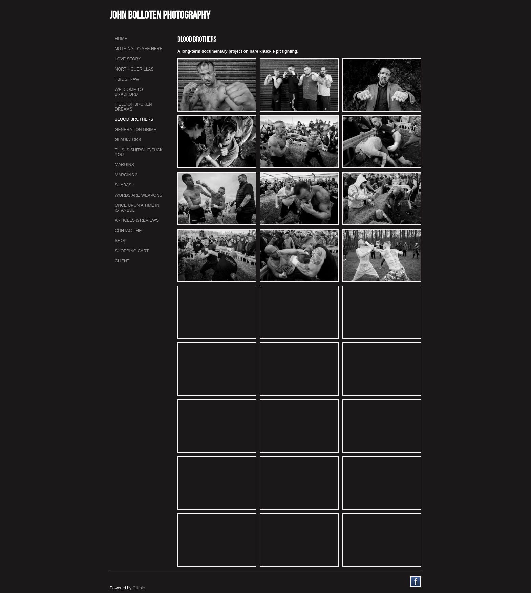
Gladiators (128, 139)
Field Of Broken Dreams (133, 107)
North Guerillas (134, 69)
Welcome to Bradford (129, 92)
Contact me (128, 230)
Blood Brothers (134, 119)
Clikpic (139, 588)
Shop (120, 240)
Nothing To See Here (139, 48)
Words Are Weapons (138, 195)
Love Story (128, 59)
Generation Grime (135, 129)
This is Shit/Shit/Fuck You (139, 152)
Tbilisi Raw (127, 79)
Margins (124, 164)
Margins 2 (126, 175)
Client (122, 261)
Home (121, 38)
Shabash (124, 185)
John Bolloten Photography (160, 14)
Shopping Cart (132, 251)
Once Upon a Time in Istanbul (137, 208)
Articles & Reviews (137, 220)
